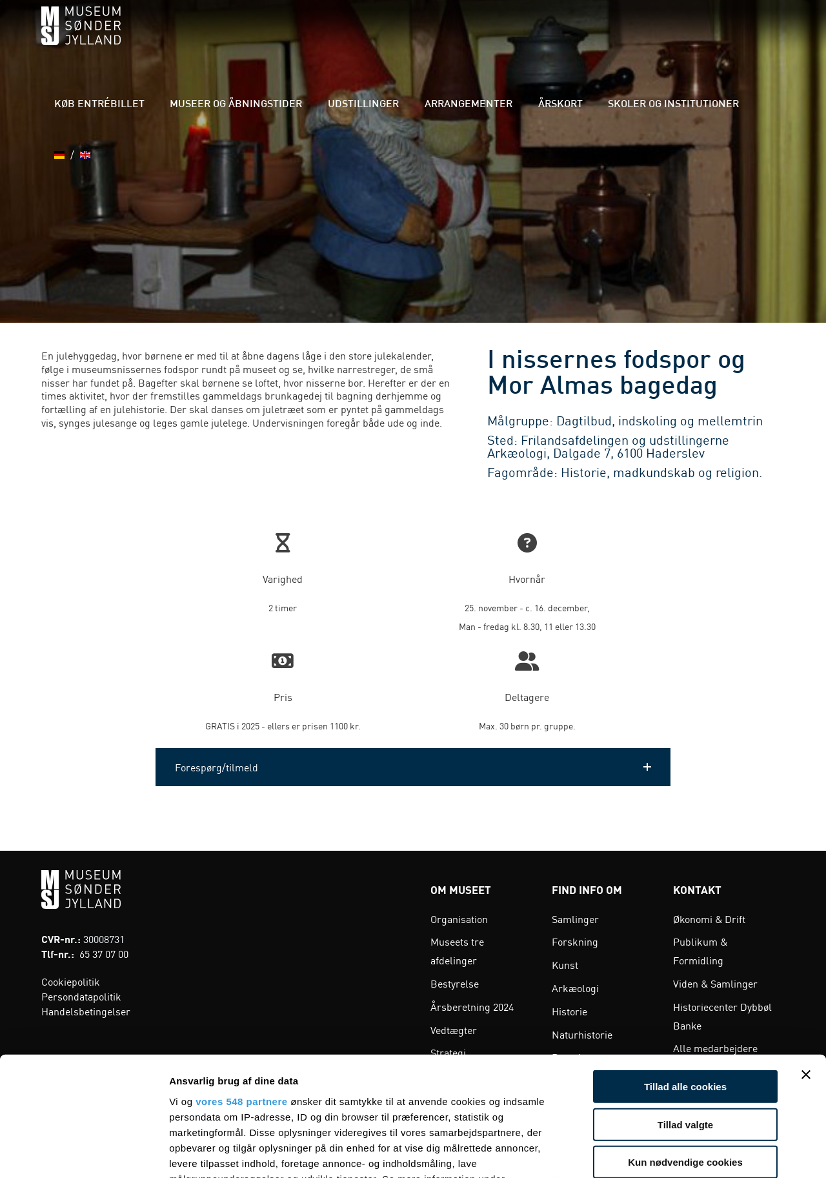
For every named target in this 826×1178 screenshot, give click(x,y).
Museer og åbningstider (305, 38)
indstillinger (198, 1086)
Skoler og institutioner (671, 38)
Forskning (575, 941)
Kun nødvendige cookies (685, 1054)
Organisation (459, 918)
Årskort (575, 38)
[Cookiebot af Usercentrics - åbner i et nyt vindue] (83, 1153)
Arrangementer (500, 38)
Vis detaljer (671, 1152)
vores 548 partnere (241, 993)
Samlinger (575, 918)
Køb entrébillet (188, 38)
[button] (413, 767)
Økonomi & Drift (709, 918)
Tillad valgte (685, 1016)
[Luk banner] (806, 966)
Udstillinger (413, 38)
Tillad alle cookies (685, 978)
